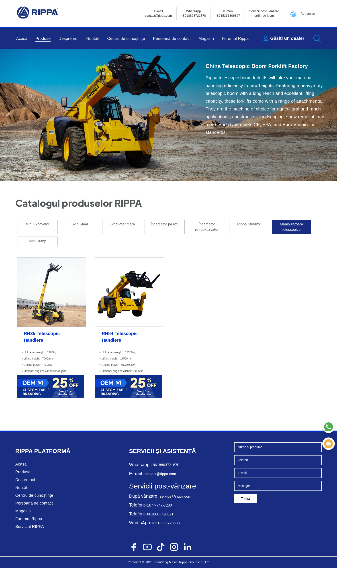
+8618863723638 (165, 523)
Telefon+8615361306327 (227, 13)
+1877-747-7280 (158, 505)
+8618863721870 (165, 465)
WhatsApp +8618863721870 (193, 13)
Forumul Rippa (235, 38)
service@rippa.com (175, 496)
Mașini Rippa (178, 562)
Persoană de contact (172, 38)
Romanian (307, 13)
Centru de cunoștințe (126, 38)
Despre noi (68, 38)
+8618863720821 (159, 514)
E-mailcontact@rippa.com (158, 13)
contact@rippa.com (160, 474)
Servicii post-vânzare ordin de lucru (264, 13)
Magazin (206, 38)
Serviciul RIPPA (29, 526)
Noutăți (92, 38)
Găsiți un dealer (287, 38)
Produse (43, 38)
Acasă (22, 38)
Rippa (24, 451)
